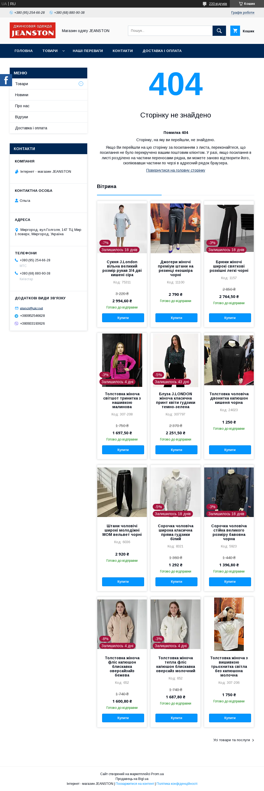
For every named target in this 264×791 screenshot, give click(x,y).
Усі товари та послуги (231, 740)
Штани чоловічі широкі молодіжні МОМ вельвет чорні (122, 530)
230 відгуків (218, 4)
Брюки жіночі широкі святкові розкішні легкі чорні (229, 266)
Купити (123, 318)
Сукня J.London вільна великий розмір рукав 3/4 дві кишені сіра (122, 268)
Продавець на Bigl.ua (132, 779)
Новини (21, 95)
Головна (24, 51)
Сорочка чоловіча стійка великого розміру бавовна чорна (229, 532)
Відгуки (21, 117)
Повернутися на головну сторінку (175, 170)
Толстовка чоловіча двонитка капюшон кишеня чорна (229, 398)
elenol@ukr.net (31, 308)
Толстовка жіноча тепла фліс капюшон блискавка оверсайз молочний (175, 664)
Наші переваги (88, 51)
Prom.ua (157, 774)
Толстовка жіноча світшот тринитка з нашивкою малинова (122, 400)
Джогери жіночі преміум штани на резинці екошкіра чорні (175, 268)
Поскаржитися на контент (135, 784)
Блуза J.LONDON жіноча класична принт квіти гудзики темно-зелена (175, 400)
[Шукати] (219, 31)
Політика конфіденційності (177, 784)
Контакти (123, 51)
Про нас (22, 106)
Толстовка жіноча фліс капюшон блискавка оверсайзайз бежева (122, 666)
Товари (50, 51)
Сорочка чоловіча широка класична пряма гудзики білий (175, 532)
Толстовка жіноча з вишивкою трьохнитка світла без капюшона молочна (229, 666)
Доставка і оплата (162, 51)
